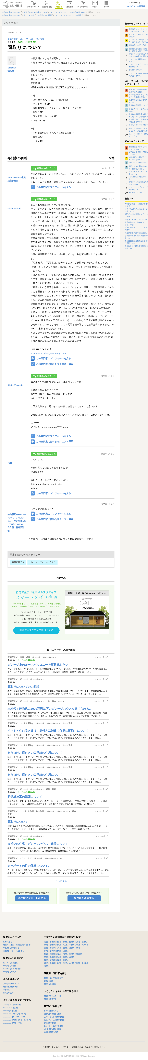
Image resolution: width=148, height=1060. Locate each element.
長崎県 (58, 963)
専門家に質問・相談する (32, 898)
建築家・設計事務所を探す (53, 978)
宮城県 (65, 942)
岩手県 (58, 942)
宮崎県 (77, 963)
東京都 (77, 945)
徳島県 (11, 71)
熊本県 (65, 963)
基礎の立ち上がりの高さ (138, 45)
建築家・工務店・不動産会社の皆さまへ (17, 945)
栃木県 (52, 945)
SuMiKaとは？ (8, 942)
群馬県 (58, 945)
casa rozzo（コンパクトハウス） (15, 1017)
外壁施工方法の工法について (136, 220)
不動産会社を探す (50, 984)
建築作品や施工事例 (10, 987)
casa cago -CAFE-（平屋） (13, 1023)
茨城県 (46, 945)
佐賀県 (52, 963)
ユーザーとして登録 (10, 963)
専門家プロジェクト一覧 (52, 996)
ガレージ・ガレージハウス (32, 39)
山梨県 (71, 948)
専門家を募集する (84, 898)
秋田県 (71, 942)
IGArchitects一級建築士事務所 (17, 179)
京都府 (52, 954)
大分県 (71, 963)
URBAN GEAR (14, 208)
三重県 (65, 951)
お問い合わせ (99, 1047)
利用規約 (46, 1047)
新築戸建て (13, 39)
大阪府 (58, 954)
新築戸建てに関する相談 (52, 1014)
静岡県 (52, 951)
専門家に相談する (53, 1006)
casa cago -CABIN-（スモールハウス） (17, 1020)
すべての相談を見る (51, 1011)
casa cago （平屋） (10, 1011)
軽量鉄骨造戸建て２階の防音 (136, 233)
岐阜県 (46, 951)
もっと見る (61, 881)
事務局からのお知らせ (11, 948)
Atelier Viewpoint (16, 385)
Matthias (12, 67)
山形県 (77, 942)
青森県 (52, 942)
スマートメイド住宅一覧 (12, 1005)
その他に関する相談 (51, 1032)
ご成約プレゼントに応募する (13, 951)
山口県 (71, 957)
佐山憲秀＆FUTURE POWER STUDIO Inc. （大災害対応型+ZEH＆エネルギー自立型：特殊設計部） (17, 522)
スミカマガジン (8, 993)
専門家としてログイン (11, 972)
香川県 (52, 960)
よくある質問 (86, 1047)
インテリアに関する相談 (52, 1029)
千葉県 (71, 945)
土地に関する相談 (50, 1023)
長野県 (77, 948)
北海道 (46, 942)
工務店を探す (48, 981)
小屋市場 (6, 990)
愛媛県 (58, 960)
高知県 (65, 960)
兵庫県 (65, 954)
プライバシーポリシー (61, 1047)
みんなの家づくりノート (12, 984)
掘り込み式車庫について (138, 105)
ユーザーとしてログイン (12, 969)
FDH (10, 463)
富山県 (52, 948)
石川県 (58, 948)
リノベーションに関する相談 (54, 1017)
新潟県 (46, 948)
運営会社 (76, 1047)
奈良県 (71, 954)
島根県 (52, 957)
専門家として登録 (9, 966)
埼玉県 (65, 945)
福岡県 (46, 963)
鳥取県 (46, 957)
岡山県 (58, 957)
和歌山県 (78, 954)
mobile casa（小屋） (11, 1008)
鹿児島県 (85, 963)
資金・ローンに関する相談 (53, 1026)
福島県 (84, 942)
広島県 (65, 957)
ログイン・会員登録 (136, 6)
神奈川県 (85, 945)
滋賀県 (46, 954)
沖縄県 (46, 966)
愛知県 (58, 951)
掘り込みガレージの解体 (138, 125)
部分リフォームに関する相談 (54, 1020)
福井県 (65, 948)
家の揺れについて (136, 70)
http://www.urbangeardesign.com (48, 353)
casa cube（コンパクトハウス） (15, 1014)
